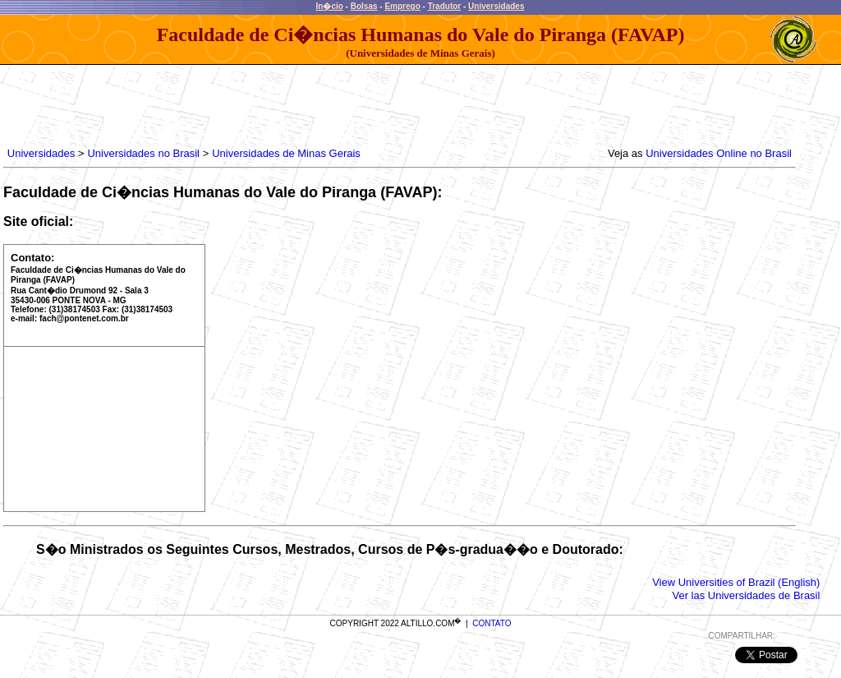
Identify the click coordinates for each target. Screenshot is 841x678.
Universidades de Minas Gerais (286, 153)
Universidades (496, 6)
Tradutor (445, 6)
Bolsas (364, 6)
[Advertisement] (303, 102)
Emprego (402, 6)
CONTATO (491, 623)
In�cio (329, 6)
